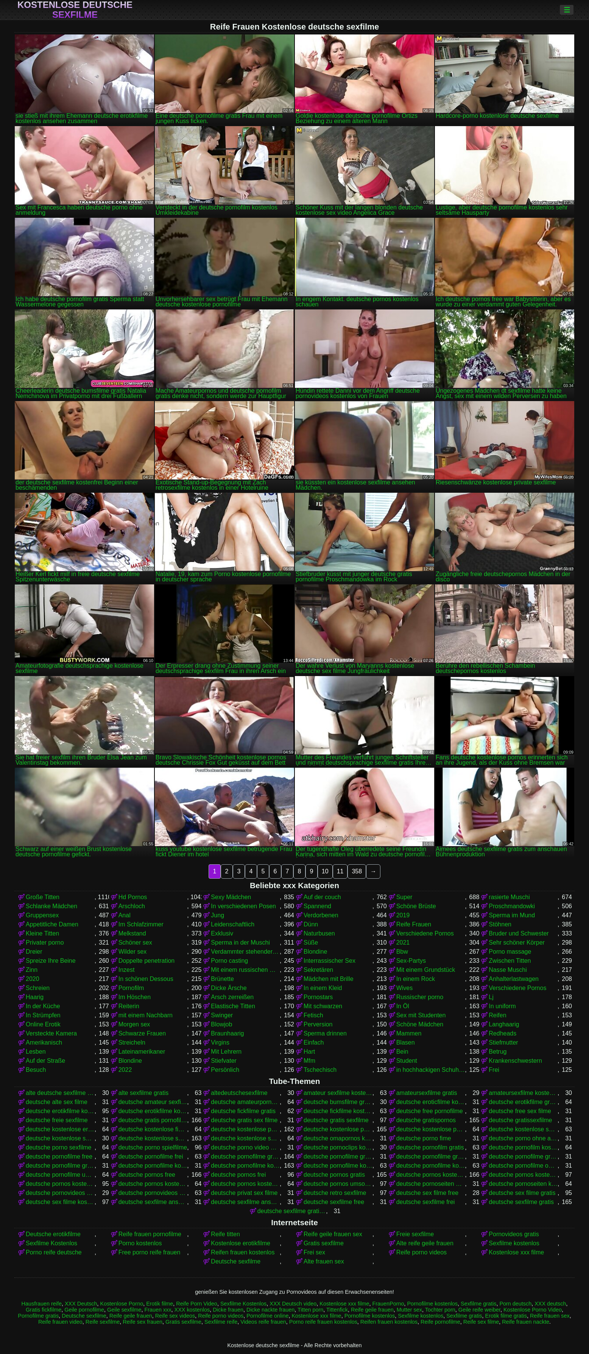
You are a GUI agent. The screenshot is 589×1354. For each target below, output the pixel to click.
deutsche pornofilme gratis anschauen (338, 1156)
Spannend (317, 906)
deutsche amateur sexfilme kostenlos (152, 1102)
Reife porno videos (421, 1252)
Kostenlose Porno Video (532, 1310)
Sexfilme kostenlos (514, 1243)
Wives (404, 988)
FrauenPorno (388, 1304)
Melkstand (132, 933)
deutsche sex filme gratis (522, 1193)
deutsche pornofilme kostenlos (245, 1165)
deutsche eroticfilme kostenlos (430, 1102)
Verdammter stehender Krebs (245, 951)
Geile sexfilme (124, 1310)
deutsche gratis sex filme (244, 1120)
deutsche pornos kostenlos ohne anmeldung (152, 1184)
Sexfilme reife (220, 1322)
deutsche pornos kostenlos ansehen (60, 1184)
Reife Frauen (414, 924)
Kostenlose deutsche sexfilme (74, 10)
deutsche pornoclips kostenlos (338, 1147)
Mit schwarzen (323, 1006)
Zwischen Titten (510, 960)
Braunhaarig (227, 1033)
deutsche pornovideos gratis (60, 1193)
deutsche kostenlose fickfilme (152, 1129)
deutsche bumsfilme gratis (338, 1102)
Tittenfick (337, 1310)
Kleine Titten (42, 933)
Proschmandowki (512, 906)
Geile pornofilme (84, 1310)
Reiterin (128, 1006)
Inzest (126, 970)
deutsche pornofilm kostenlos (523, 1147)
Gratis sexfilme (324, 1243)
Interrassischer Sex (329, 960)
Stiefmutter (503, 1042)
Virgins (220, 1042)
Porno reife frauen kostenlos (323, 1322)
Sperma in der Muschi (240, 942)
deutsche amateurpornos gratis (245, 1102)
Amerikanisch (44, 1042)
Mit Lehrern (226, 1051)
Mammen (409, 1033)
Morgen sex (134, 1024)
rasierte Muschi (509, 897)
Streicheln (131, 1042)
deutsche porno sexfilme (58, 1147)
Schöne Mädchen (420, 1024)
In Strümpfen (43, 1015)
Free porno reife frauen (149, 1252)
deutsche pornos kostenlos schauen (245, 1184)
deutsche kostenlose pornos (338, 1129)
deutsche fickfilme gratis (243, 1111)
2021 (403, 942)
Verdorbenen (321, 915)
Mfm (309, 1060)
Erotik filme (159, 1304)
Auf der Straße (45, 1060)
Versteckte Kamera (51, 1033)
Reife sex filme (481, 1322)
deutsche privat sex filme (244, 1193)
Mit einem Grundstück (425, 970)
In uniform (502, 1006)
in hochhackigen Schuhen (430, 1070)
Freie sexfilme (415, 1234)
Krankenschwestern (515, 1060)
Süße (311, 942)
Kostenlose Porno (121, 1304)
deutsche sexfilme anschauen (152, 1202)
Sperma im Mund (512, 915)
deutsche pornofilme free (59, 1156)
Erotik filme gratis (506, 1316)
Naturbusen (319, 933)
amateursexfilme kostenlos (523, 1093)
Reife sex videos (175, 1316)
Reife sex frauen (142, 1322)
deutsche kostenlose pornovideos (430, 1129)
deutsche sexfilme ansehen (245, 1202)
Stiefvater (224, 1060)
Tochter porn (440, 1310)
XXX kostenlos (192, 1310)
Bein (402, 1051)
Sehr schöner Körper (517, 942)
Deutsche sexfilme (235, 1261)
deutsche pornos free (146, 1174)
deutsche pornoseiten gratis (430, 1184)
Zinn (31, 970)
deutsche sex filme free (427, 1193)
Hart (309, 1051)
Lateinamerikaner (141, 1051)
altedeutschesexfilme (239, 1093)
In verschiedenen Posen (243, 906)
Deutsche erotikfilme (53, 1234)
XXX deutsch (550, 1304)
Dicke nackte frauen (270, 1310)
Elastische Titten (233, 1006)
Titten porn (310, 1310)
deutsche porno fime (423, 1138)
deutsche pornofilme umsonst (60, 1174)
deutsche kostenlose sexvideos (245, 1138)
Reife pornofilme (440, 1322)
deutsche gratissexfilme (520, 1120)
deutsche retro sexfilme (335, 1193)
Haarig (35, 997)
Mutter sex (409, 1310)
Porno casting (229, 960)
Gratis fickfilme (43, 1310)
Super (404, 897)
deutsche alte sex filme (56, 1102)
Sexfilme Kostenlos (51, 1243)
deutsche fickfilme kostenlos (338, 1111)
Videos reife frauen (263, 1322)
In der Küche (43, 1006)
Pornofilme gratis (38, 1316)
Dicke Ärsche (228, 988)
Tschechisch (320, 1070)
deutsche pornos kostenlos (430, 1174)
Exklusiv (222, 933)
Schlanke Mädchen (51, 906)
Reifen (497, 1015)
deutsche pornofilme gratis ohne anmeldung (523, 1156)
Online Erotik (43, 1024)
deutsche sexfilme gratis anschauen (291, 1211)
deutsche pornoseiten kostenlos (523, 1184)
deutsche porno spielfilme (152, 1147)
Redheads (502, 1033)
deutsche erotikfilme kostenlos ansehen (152, 1111)
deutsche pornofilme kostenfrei (152, 1165)
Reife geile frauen (372, 1310)
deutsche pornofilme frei (150, 1156)
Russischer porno (420, 997)
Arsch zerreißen (232, 997)
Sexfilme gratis (478, 1304)
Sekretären (318, 970)
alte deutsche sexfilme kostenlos (60, 1093)
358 (357, 871)
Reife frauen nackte (525, 1322)
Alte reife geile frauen (424, 1243)
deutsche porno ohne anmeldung (523, 1138)
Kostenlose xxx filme (516, 1252)
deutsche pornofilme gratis (245, 1156)
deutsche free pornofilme (429, 1111)
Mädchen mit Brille (329, 979)
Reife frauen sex (550, 1316)
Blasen (405, 1042)
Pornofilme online (267, 1316)
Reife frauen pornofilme (149, 1234)
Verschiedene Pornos (425, 933)
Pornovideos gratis (514, 1234)
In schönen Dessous (145, 979)
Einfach (314, 1042)
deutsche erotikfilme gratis (523, 1102)
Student (406, 1060)
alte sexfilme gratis (143, 1093)
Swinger (222, 1015)
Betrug (497, 1051)
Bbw (402, 951)
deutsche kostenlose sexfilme (152, 1138)
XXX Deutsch (81, 1304)
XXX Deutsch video (293, 1304)
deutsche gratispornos (426, 1120)
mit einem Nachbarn (145, 1015)
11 (340, 871)
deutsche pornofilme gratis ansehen (430, 1156)
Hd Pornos (132, 897)
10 (325, 871)
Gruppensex (42, 915)
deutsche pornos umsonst (338, 1184)
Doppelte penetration (146, 960)
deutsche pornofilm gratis (430, 1147)
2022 (125, 1070)
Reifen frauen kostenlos (242, 1252)
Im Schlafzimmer (141, 924)
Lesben (36, 1051)
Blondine (315, 951)
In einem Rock (415, 979)
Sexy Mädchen (231, 897)
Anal (124, 915)
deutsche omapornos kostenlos (338, 1138)
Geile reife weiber (479, 1310)
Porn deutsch (515, 1304)
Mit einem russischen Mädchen (245, 970)
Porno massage (510, 951)
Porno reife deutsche (54, 1252)
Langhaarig (504, 1024)
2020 (32, 979)
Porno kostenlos (140, 1243)
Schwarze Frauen (142, 1033)
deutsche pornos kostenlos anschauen (523, 1174)
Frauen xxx (157, 1310)
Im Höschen (134, 997)
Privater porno (45, 942)
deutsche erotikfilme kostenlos (60, 1111)
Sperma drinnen (325, 1033)
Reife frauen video (60, 1322)
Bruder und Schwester (518, 933)
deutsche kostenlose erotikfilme (60, 1129)
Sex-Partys (411, 960)
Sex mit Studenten (421, 1015)
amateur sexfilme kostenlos (338, 1093)
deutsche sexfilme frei (425, 1202)
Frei (494, 1070)
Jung (217, 915)
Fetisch (313, 1015)
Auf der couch (322, 897)
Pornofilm (131, 988)
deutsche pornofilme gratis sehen (60, 1165)
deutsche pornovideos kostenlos (152, 1193)
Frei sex (314, 1252)
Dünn (311, 924)
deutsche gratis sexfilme (336, 1120)
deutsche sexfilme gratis (521, 1202)
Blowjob (221, 1024)
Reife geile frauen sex (333, 1234)
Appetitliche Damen (52, 924)
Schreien (38, 988)
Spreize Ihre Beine (51, 960)
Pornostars (318, 997)
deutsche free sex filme (520, 1111)
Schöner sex (135, 942)
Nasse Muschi (508, 970)
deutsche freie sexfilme (57, 1120)
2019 (403, 915)
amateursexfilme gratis (426, 1093)
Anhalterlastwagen (514, 979)
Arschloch (131, 906)
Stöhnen (500, 924)
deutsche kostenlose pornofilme (245, 1129)
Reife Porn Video (196, 1304)
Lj (491, 997)
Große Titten (42, 897)
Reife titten (225, 1234)
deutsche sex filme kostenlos (60, 1202)
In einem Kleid (323, 988)
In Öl (402, 1006)
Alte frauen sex (324, 1261)
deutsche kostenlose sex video (60, 1138)
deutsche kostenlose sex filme (523, 1129)
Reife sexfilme (103, 1322)
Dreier (34, 951)
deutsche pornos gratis (334, 1174)
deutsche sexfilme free (334, 1202)
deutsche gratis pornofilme (152, 1120)
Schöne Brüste (416, 906)
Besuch (36, 1070)
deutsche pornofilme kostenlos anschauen (338, 1165)
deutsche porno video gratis (245, 1147)
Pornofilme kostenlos (432, 1304)
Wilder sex (132, 951)
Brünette (222, 979)
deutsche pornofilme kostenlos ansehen (430, 1165)
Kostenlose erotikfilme (240, 1243)
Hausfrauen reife (42, 1304)
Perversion (318, 1024)
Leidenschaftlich (232, 924)
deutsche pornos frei (238, 1174)
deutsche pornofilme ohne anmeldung (523, 1165)
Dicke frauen (228, 1310)
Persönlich (225, 1070)
